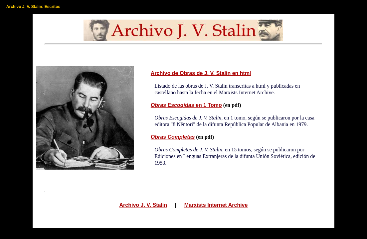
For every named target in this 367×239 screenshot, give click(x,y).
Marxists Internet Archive (216, 205)
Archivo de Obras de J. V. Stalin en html (201, 73)
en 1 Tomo (186, 105)
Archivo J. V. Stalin (143, 205)
